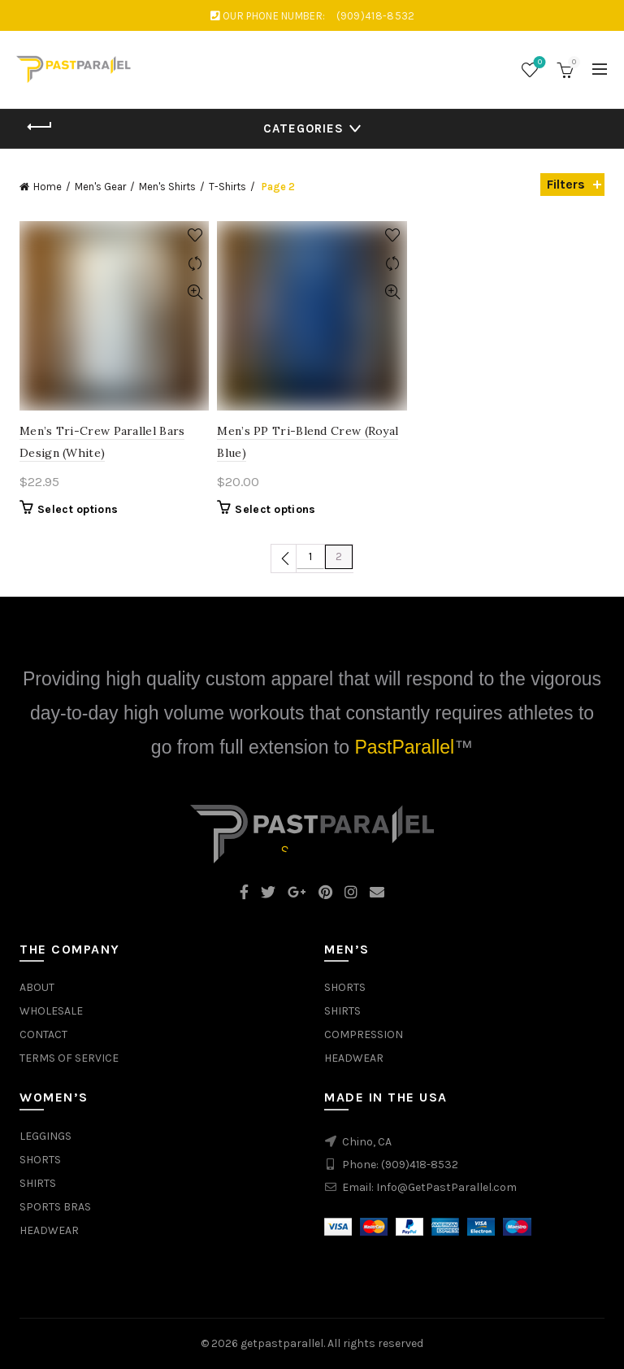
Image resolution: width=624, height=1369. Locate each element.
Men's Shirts (167, 186)
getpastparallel (281, 1343)
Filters (566, 184)
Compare (194, 264)
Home (47, 186)
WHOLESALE (51, 1011)
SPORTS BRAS (55, 1207)
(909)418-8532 (419, 1164)
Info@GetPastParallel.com (446, 1187)
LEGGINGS (46, 1136)
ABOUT (37, 987)
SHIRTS (342, 1011)
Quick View (194, 292)
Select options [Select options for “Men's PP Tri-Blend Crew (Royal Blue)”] (275, 509)
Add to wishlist (194, 235)
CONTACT (43, 1034)
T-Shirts (227, 186)
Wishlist (538, 63)
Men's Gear (100, 186)
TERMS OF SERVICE (69, 1058)
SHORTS (345, 987)
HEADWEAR (354, 1058)
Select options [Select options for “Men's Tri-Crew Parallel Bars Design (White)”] (77, 509)
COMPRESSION (363, 1034)
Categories (303, 128)
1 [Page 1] (310, 556)
